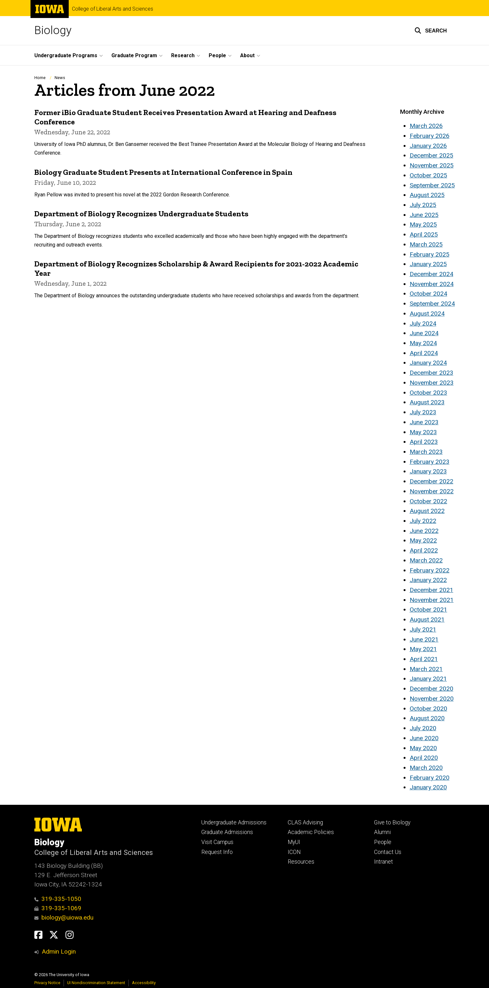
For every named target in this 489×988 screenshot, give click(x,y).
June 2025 (424, 215)
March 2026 (426, 126)
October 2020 (428, 708)
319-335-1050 (58, 899)
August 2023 (427, 402)
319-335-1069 (58, 908)
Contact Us (387, 852)
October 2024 (428, 293)
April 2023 (424, 441)
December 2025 (431, 155)
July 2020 (423, 728)
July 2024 (423, 323)
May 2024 (423, 343)
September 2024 (432, 303)
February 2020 (430, 777)
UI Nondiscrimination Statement (96, 982)
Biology (53, 30)
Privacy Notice (47, 982)
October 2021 (428, 609)
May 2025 (423, 224)
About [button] (247, 55)
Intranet (383, 861)
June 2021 (424, 639)
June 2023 (424, 422)
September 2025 (432, 185)
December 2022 (431, 481)
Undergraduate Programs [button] (65, 55)
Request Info (217, 852)
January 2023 (428, 471)
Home (40, 77)
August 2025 (427, 195)
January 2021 (428, 678)
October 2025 (428, 175)
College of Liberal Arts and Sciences (112, 9)
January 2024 (428, 362)
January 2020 (428, 787)
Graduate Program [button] (134, 55)
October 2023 (428, 392)
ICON (294, 852)
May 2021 (423, 649)
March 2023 (426, 451)
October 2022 (428, 501)
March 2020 (426, 767)
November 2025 (432, 165)
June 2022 (424, 530)
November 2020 (432, 698)
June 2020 (424, 738)
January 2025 (428, 264)
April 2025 (424, 234)
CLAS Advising (305, 822)
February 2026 (430, 135)
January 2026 (428, 145)
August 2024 (427, 313)
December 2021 (431, 590)
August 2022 (427, 511)
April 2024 (424, 353)
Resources (301, 861)
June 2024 (424, 333)
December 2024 (431, 274)
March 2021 (426, 669)
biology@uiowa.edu (64, 917)
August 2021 (427, 619)
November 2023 (432, 382)
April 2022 (424, 550)
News (60, 77)
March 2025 (426, 244)
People (382, 842)
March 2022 (426, 560)
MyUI (294, 842)
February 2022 (430, 570)
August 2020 (427, 718)
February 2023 (430, 461)
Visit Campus (217, 842)
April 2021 (424, 659)
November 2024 (432, 284)
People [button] (217, 55)
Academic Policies (311, 832)
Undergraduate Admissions (233, 822)
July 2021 (423, 629)
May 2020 (423, 748)
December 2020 (431, 688)
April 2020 (424, 757)
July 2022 (423, 521)
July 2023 (423, 412)
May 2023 (423, 432)
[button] (430, 30)
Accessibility (144, 982)
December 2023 (431, 372)
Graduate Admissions (227, 832)
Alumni (382, 832)
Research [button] (183, 55)
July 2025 (423, 205)
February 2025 (430, 254)
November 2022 (432, 491)
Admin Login (59, 951)
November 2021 (432, 600)
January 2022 (428, 580)
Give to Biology (392, 822)
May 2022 (423, 540)
